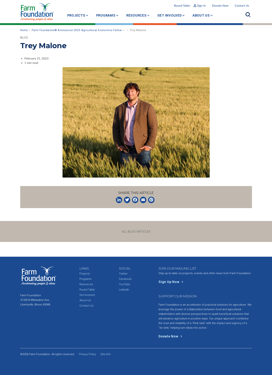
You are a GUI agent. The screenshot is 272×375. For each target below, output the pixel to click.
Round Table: (190, 5)
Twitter (123, 273)
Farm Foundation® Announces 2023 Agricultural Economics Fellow (77, 30)
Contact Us (242, 5)
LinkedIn (124, 289)
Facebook (125, 279)
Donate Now (220, 5)
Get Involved (169, 15)
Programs (105, 15)
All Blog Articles (136, 231)
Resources (136, 15)
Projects (76, 15)
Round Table (87, 289)
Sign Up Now (172, 282)
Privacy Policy (87, 354)
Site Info (105, 354)
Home (24, 30)
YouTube (124, 284)
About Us (201, 15)
